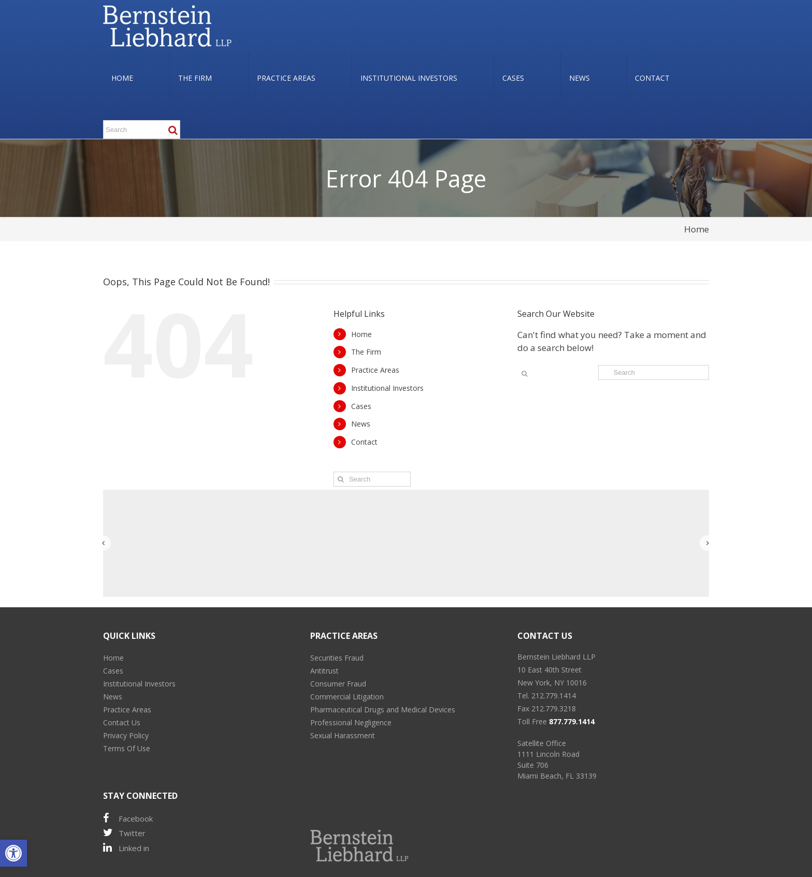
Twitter (124, 832)
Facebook (128, 818)
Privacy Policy (126, 735)
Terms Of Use (126, 748)
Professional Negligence (351, 722)
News (360, 424)
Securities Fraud (337, 658)
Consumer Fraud (338, 684)
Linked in (126, 847)
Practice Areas (375, 370)
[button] (13, 853)
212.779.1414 (553, 695)
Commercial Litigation (347, 696)
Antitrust (324, 671)
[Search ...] (141, 129)
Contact (364, 442)
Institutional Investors (387, 388)
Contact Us (121, 722)
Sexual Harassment (342, 735)
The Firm (366, 352)
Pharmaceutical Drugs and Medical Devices (382, 709)
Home (696, 229)
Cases (361, 406)
